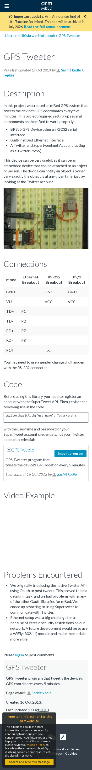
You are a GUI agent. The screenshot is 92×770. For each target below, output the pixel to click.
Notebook (46, 35)
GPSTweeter (23, 450)
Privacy (57, 753)
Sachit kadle (71, 70)
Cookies (71, 753)
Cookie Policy (36, 744)
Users (9, 35)
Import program (70, 453)
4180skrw (26, 35)
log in (19, 654)
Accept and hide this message (29, 762)
